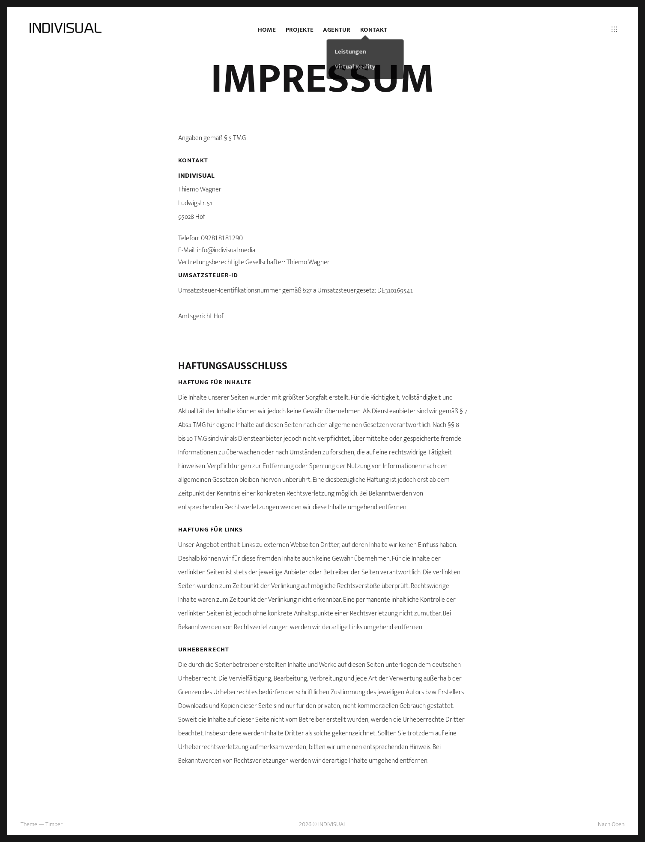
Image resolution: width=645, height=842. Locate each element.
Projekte (300, 29)
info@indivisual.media (226, 250)
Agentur (336, 29)
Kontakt (373, 29)
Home (267, 29)
